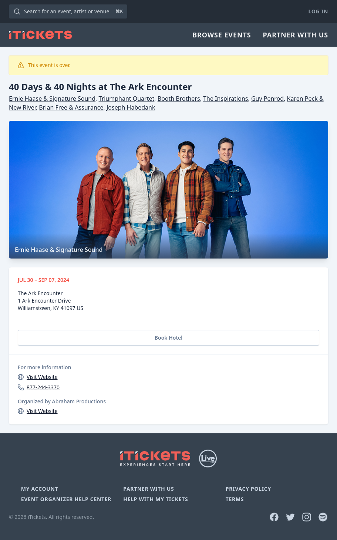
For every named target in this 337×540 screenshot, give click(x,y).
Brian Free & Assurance (71, 107)
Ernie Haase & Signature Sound (52, 98)
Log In (318, 11)
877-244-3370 (43, 387)
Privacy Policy (248, 488)
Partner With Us (295, 34)
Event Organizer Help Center (66, 499)
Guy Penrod (267, 98)
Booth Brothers (179, 98)
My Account (39, 488)
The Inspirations (225, 98)
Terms (235, 499)
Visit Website (42, 376)
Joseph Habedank (131, 107)
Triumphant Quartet (127, 98)
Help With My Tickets (155, 499)
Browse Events (221, 34)
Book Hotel (168, 337)
